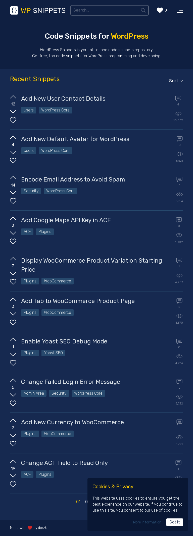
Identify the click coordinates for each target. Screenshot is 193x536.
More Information (147, 522)
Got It (174, 522)
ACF (27, 231)
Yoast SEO (53, 352)
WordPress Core (55, 110)
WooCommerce (57, 281)
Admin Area (34, 393)
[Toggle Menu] (179, 10)
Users (29, 110)
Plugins (44, 231)
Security (31, 191)
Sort (176, 81)
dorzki (42, 528)
